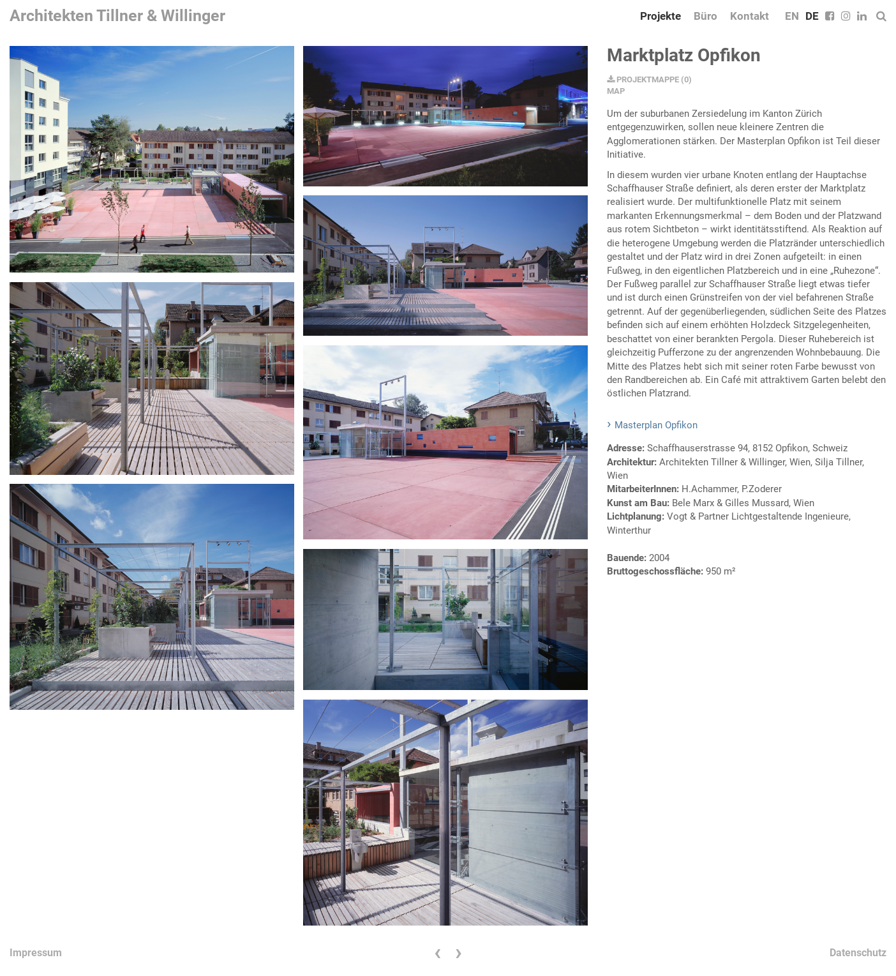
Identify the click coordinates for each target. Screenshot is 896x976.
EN (792, 16)
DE (812, 16)
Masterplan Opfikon (656, 425)
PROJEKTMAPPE (643, 79)
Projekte (660, 16)
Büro (705, 16)
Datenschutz (858, 953)
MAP (616, 91)
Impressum (36, 953)
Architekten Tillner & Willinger (117, 15)
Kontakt (749, 16)
